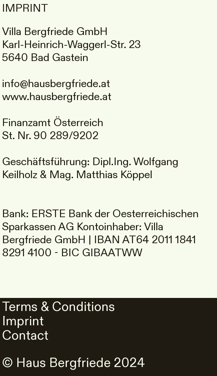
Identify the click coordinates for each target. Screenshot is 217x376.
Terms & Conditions (60, 307)
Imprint (23, 321)
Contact (25, 335)
